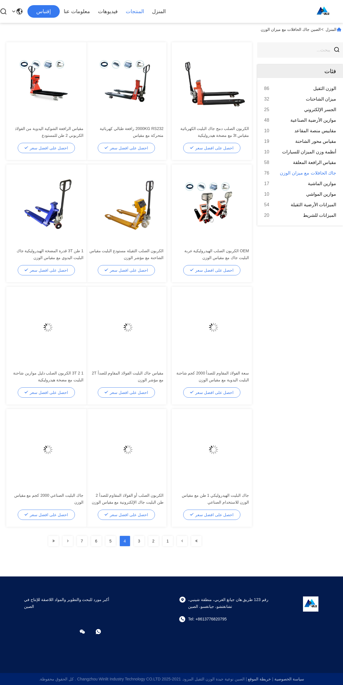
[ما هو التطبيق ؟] (102, 631)
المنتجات (135, 11)
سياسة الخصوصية (289, 679)
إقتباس (43, 11)
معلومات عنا (77, 11)
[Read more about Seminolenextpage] (196, 541)
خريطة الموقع (259, 679)
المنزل (159, 11)
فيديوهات (108, 11)
